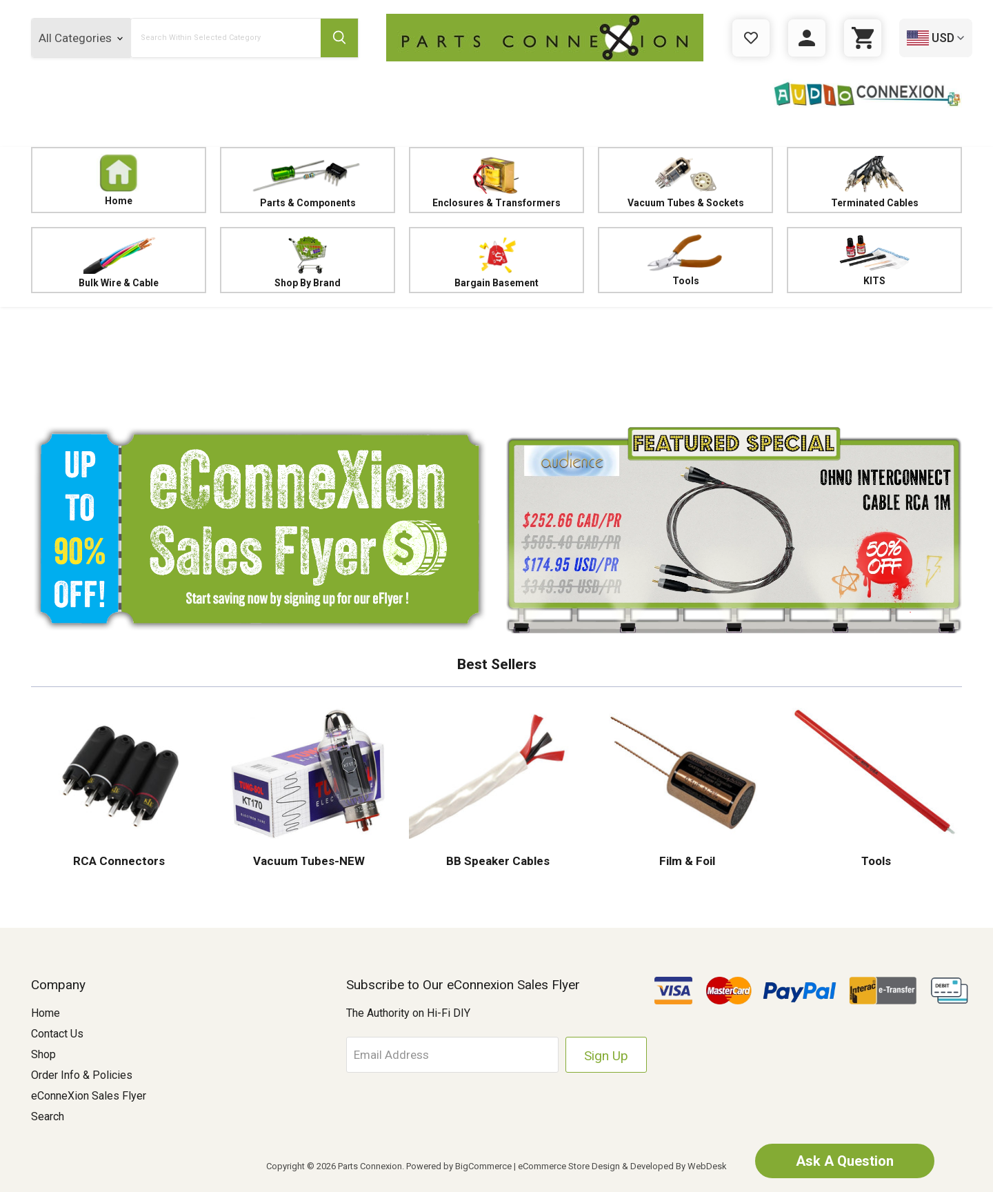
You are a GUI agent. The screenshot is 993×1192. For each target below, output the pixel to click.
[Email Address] (452, 1055)
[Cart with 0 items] (862, 38)
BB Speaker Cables (496, 861)
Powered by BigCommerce (459, 1166)
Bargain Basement (496, 260)
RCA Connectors (119, 861)
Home (119, 180)
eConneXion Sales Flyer (88, 1095)
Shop (43, 1054)
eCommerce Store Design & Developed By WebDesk (622, 1166)
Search (47, 1116)
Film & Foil (685, 861)
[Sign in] (807, 38)
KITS (874, 260)
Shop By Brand (307, 260)
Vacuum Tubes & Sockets (685, 180)
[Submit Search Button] (339, 38)
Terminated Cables (874, 180)
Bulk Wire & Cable (118, 260)
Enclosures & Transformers (496, 180)
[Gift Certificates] (751, 38)
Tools (685, 260)
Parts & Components (307, 180)
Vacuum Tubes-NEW (307, 861)
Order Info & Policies (81, 1075)
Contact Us (57, 1033)
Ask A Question (845, 1161)
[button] (496, 362)
